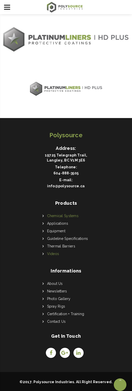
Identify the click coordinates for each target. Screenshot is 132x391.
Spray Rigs (56, 306)
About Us (55, 284)
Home (48, 42)
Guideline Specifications (67, 239)
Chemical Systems (63, 216)
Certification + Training (65, 314)
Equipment (56, 231)
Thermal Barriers (61, 246)
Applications (57, 223)
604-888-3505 (66, 173)
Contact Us (56, 321)
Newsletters (57, 291)
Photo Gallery (59, 299)
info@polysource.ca (66, 186)
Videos (53, 254)
